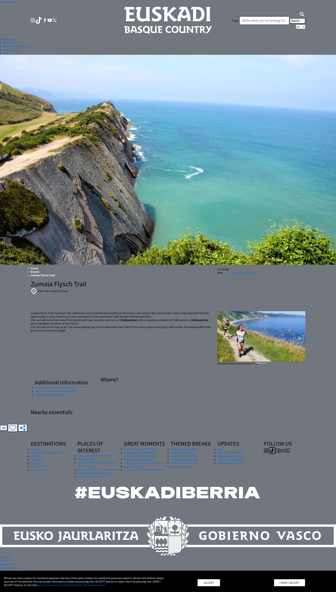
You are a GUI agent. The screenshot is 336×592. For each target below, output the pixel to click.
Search (297, 21)
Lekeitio (35, 456)
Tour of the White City (184, 456)
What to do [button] (9, 42)
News (220, 449)
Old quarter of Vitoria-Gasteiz (95, 473)
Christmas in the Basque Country (143, 463)
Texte (235, 20)
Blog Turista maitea (229, 452)
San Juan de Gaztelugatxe (46, 452)
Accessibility (7, 564)
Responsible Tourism (230, 463)
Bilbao (34, 449)
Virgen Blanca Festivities (138, 459)
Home (34, 268)
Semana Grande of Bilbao (139, 449)
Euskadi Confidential (183, 463)
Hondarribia (38, 466)
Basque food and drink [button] (16, 46)
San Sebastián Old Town (91, 476)
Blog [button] (5, 53)
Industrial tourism (181, 452)
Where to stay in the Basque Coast (55, 391)
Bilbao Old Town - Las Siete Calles (97, 469)
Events (35, 271)
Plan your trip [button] (11, 49)
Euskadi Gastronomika (184, 459)
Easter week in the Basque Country (144, 470)
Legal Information (11, 568)
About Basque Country (230, 456)
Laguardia (36, 459)
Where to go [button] (10, 39)
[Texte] (264, 20)
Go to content (8, 1)
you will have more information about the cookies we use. (71, 585)
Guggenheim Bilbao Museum (94, 455)
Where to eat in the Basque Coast (55, 387)
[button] (302, 13)
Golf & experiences (182, 466)
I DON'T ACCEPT (289, 582)
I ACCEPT (208, 582)
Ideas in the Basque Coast (50, 394)
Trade (3, 561)
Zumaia (35, 463)
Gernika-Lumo (39, 470)
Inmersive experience (230, 459)
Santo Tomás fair (134, 466)
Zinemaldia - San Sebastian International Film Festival (140, 454)
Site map (5, 557)
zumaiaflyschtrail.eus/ (245, 272)
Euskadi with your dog (184, 449)
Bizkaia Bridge (85, 459)
